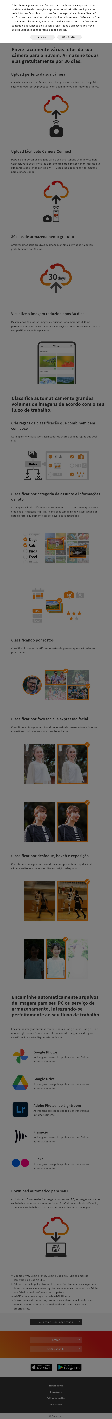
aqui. (66, 13)
